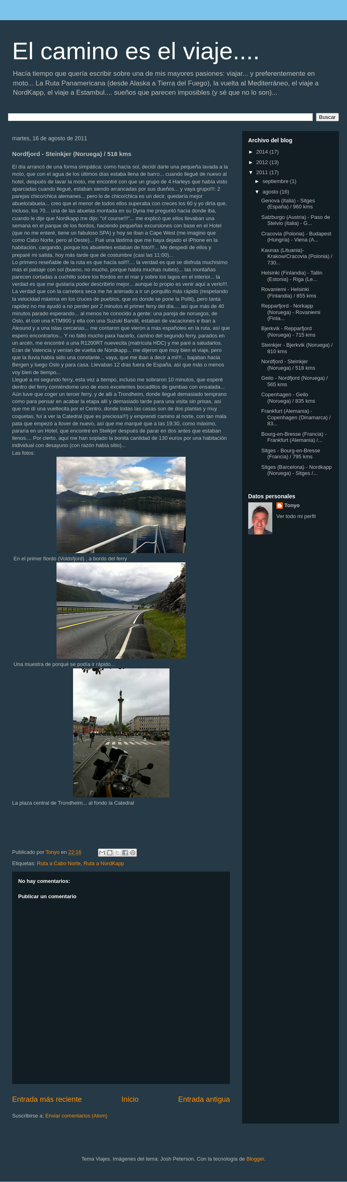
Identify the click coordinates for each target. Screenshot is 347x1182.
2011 (263, 172)
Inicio (129, 1099)
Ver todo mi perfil (296, 516)
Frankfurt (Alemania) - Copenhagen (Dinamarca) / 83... (295, 417)
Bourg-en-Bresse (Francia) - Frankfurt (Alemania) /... (293, 437)
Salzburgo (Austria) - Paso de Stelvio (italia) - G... (295, 220)
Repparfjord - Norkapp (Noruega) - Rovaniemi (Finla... (290, 312)
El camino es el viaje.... (136, 51)
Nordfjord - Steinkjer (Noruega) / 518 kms (288, 364)
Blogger (255, 1159)
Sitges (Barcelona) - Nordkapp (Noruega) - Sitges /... (296, 470)
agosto (271, 192)
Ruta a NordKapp (104, 863)
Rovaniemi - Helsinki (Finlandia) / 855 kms (288, 292)
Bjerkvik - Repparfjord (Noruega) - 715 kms (288, 331)
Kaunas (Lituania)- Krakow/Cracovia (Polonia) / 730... (296, 256)
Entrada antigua (204, 1099)
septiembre (276, 181)
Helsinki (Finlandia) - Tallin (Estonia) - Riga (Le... (291, 276)
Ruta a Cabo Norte (58, 863)
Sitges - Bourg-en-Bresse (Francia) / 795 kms (290, 453)
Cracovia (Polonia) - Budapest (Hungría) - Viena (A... (296, 237)
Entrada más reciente (47, 1099)
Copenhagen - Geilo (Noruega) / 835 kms (288, 397)
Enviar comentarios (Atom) (76, 1116)
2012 (263, 162)
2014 (263, 152)
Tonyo (292, 505)
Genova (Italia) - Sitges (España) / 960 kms (288, 204)
